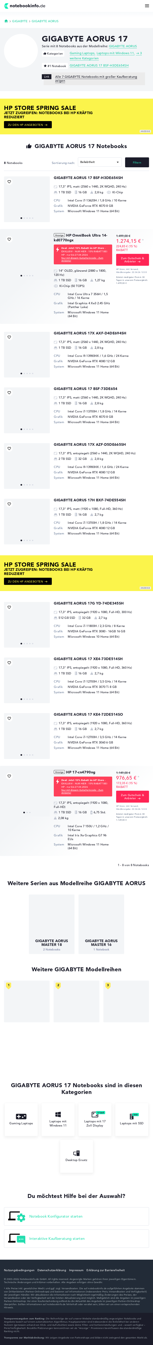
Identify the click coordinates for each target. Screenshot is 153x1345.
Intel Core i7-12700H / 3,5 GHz (89, 681)
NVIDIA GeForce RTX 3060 (86, 742)
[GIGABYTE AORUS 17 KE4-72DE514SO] (27, 736)
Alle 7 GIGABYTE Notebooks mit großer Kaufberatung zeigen (96, 79)
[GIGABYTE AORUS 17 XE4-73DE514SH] (27, 680)
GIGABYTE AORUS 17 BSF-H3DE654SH (99, 65)
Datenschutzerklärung (51, 1270)
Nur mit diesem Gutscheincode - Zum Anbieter (82, 259)
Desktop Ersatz (76, 1156)
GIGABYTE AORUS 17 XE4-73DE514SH (88, 659)
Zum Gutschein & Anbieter (132, 259)
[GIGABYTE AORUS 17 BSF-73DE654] (27, 410)
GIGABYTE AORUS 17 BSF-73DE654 (85, 388)
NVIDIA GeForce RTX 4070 (86, 206)
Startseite (6, 21)
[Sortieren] (100, 162)
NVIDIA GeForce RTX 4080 (86, 361)
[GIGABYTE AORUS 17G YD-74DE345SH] (27, 625)
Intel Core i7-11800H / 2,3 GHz (89, 626)
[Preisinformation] (143, 241)
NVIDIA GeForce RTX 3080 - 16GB (92, 631)
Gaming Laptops (82, 53)
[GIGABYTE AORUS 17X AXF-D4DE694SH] (27, 354)
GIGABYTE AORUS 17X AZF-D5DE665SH (90, 444)
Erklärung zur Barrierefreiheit (105, 1270)
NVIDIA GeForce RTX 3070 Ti (88, 687)
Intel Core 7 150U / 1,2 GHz (87, 826)
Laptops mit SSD (132, 1119)
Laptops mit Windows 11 (115, 53)
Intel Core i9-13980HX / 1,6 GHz (90, 356)
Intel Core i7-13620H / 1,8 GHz (89, 200)
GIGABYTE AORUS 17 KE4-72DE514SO (88, 714)
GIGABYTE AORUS (45, 21)
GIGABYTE (19, 21)
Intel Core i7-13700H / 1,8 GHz (89, 411)
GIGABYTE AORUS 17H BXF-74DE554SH (90, 500)
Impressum (76, 1270)
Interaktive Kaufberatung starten (46, 1239)
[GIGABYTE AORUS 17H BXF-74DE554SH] (27, 521)
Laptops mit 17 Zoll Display (95, 1119)
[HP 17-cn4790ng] (27, 793)
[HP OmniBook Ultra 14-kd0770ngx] (27, 257)
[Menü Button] (147, 5)
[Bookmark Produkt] (9, 181)
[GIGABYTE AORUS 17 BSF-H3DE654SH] (27, 199)
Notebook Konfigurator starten (45, 1216)
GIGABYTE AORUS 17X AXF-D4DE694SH (90, 333)
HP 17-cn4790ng (80, 772)
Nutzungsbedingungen (19, 1270)
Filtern (137, 162)
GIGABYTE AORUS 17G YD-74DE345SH (89, 603)
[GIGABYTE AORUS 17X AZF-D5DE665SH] (27, 466)
